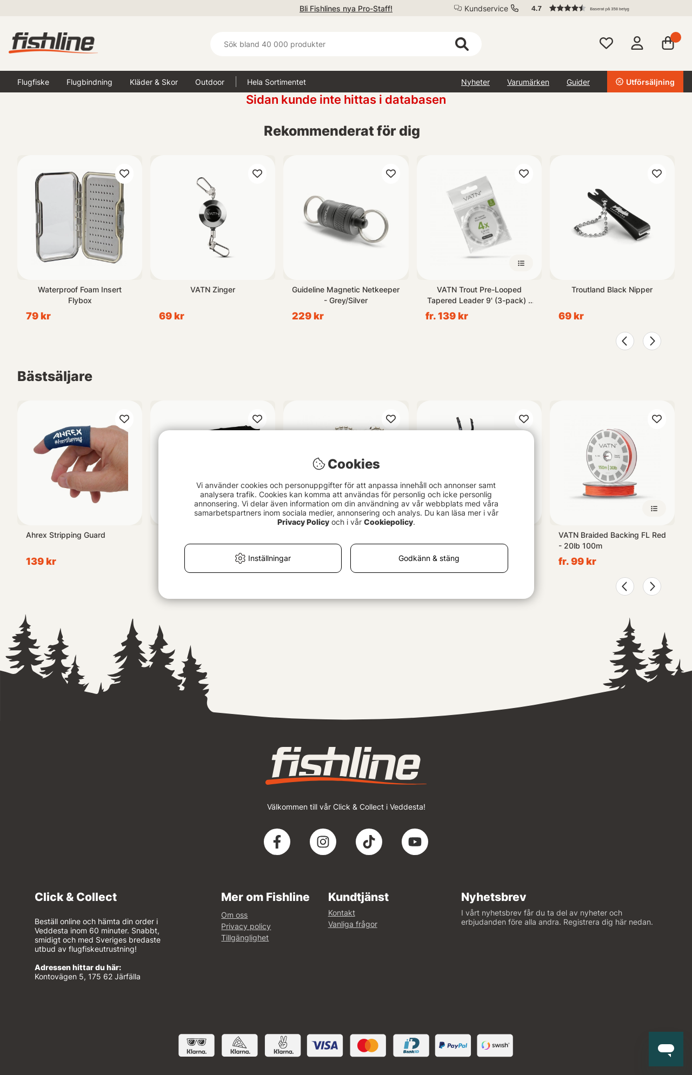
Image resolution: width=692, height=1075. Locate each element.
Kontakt (341, 912)
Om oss (234, 914)
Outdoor (209, 81)
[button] (602, 8)
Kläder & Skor (154, 81)
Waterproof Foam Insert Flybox (80, 295)
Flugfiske (33, 81)
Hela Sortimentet (276, 81)
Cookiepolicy (388, 521)
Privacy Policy (303, 521)
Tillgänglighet (245, 937)
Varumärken (528, 81)
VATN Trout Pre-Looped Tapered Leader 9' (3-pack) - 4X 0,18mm (479, 295)
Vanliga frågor (352, 924)
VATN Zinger (212, 289)
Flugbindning (89, 81)
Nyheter (475, 81)
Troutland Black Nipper (612, 289)
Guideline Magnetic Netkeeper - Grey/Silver (346, 295)
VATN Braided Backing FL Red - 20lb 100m (612, 540)
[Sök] (345, 44)
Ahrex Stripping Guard (65, 534)
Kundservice (486, 8)
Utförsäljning (645, 81)
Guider (578, 81)
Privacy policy (246, 926)
